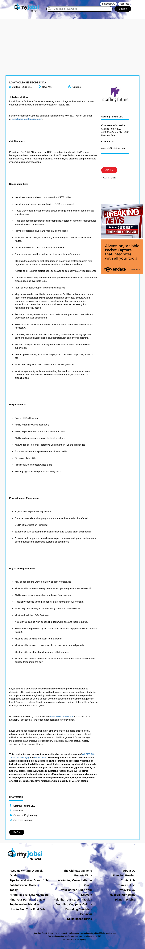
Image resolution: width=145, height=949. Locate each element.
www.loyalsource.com (61, 716)
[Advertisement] (72, 38)
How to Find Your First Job (27, 909)
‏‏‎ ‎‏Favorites (108, 4)
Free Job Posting (124, 875)
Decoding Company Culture (74, 904)
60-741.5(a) (40, 757)
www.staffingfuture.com (113, 148)
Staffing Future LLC (112, 117)
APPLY (109, 170)
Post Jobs (124, 4)
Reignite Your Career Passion (72, 899)
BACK (16, 832)
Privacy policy (80, 939)
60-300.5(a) (23, 757)
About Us (129, 870)
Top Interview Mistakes (25, 904)
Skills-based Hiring (79, 918)
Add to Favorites (110, 178)
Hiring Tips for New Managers (29, 894)
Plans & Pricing (125, 899)
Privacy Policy (126, 889)
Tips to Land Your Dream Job (29, 880)
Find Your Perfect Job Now (27, 899)
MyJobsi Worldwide (122, 894)
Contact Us (128, 880)
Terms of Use (126, 885)
